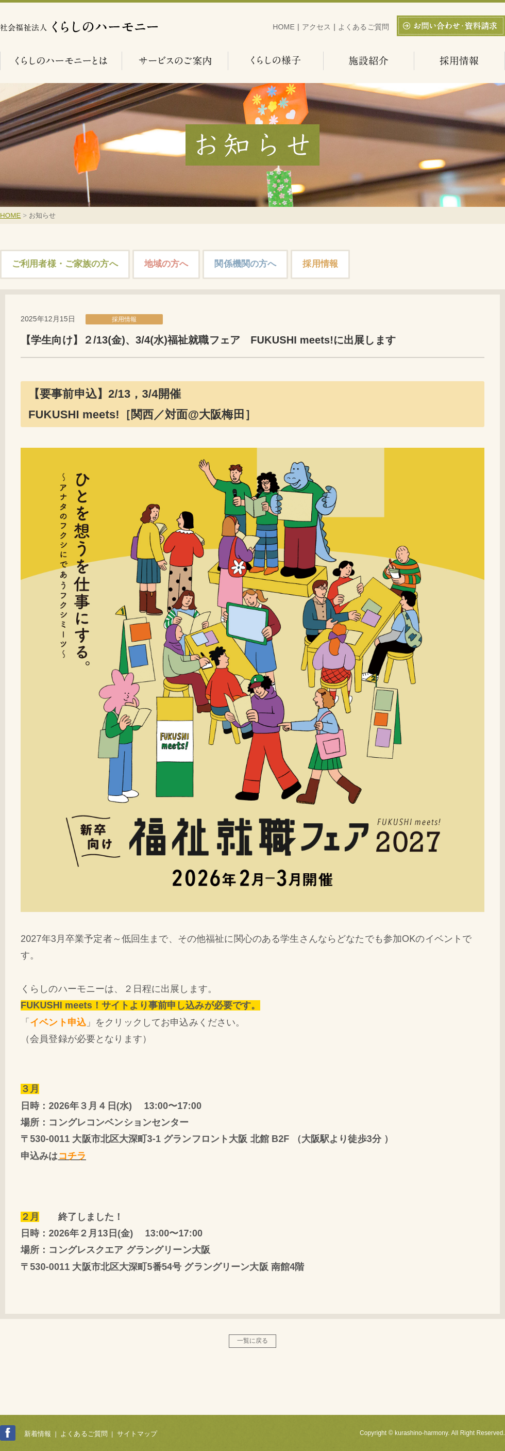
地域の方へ (166, 264)
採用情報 (320, 264)
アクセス (316, 27)
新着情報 (38, 1434)
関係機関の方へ (245, 264)
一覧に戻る (252, 1340)
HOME (284, 27)
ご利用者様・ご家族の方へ (65, 264)
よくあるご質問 (363, 27)
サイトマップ (137, 1434)
